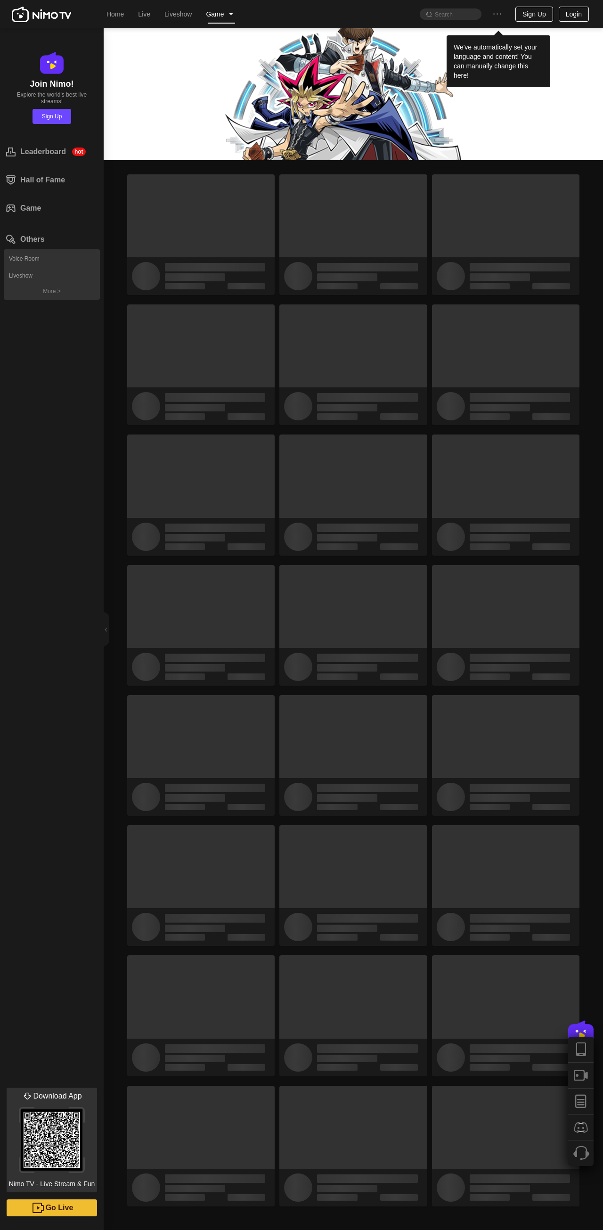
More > (52, 291)
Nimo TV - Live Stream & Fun (52, 1138)
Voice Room (24, 258)
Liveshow (21, 275)
